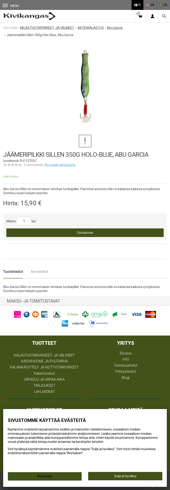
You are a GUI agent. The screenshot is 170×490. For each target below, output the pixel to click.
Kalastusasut (44, 373)
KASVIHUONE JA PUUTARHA (44, 361)
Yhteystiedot (125, 371)
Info (125, 359)
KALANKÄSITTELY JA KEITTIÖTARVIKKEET (44, 367)
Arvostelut (39, 271)
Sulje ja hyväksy (125, 476)
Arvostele (60, 165)
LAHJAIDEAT (44, 391)
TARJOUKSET (44, 385)
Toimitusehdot (125, 365)
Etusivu (126, 353)
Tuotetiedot (13, 271)
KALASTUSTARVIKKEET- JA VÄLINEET (44, 355)
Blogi (126, 377)
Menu (10, 6)
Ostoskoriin (85, 233)
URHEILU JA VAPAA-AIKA (44, 379)
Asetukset (44, 476)
